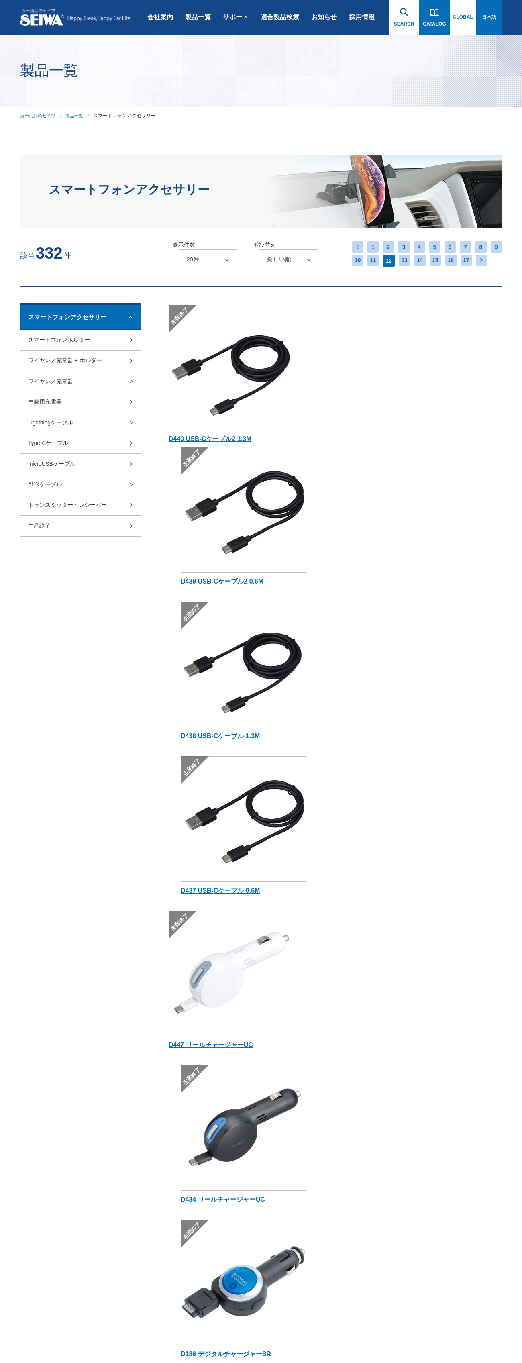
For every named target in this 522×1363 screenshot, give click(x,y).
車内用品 (186, 1033)
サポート (236, 17)
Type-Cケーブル (49, 466)
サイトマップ (137, 1340)
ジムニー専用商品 (196, 1072)
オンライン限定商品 (198, 1168)
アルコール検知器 (196, 1245)
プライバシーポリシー (91, 1340)
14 (415, 261)
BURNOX (187, 1129)
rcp (180, 1110)
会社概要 (122, 994)
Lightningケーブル (52, 441)
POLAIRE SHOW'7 (197, 1226)
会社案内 (160, 17)
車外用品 (186, 1052)
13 (399, 261)
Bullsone (186, 1149)
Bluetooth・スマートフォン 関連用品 (278, 979)
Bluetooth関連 (192, 1014)
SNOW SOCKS (193, 1207)
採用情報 (362, 17)
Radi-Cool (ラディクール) (204, 1091)
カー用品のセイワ (39, 115)
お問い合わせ (462, 954)
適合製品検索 (280, 17)
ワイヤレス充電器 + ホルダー (67, 366)
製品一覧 (198, 17)
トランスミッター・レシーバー (70, 540)
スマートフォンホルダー (61, 341)
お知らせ (324, 17)
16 (448, 261)
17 (464, 261)
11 (367, 261)
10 (351, 261)
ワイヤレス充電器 (52, 391)
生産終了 (40, 565)
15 (431, 261)
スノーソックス (266, 999)
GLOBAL (463, 17)
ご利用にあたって (39, 1340)
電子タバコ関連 (194, 1264)
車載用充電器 (46, 416)
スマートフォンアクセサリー (203, 998)
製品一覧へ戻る (70, 880)
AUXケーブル (46, 515)
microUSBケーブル (54, 491)
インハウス (172, 1340)
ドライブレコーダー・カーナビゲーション (203, 979)
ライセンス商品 (194, 1187)
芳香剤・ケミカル (196, 1284)
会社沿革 (122, 975)
